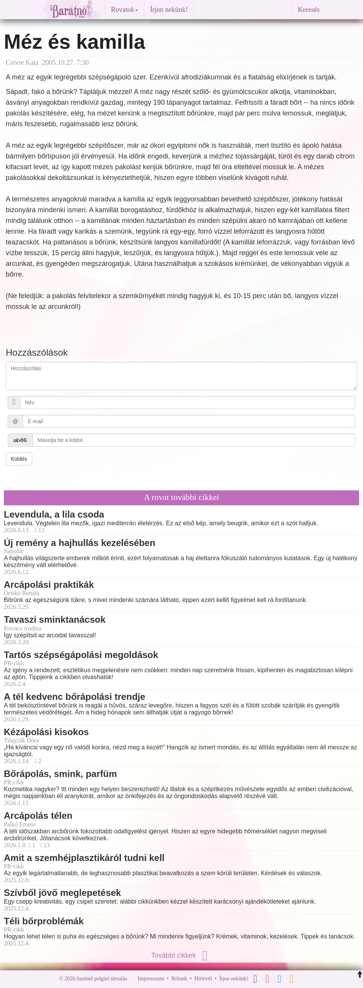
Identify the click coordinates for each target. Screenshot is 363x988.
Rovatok (124, 9)
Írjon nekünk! (169, 9)
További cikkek (181, 955)
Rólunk (179, 978)
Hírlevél (203, 978)
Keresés (309, 9)
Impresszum (151, 978)
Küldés (19, 459)
